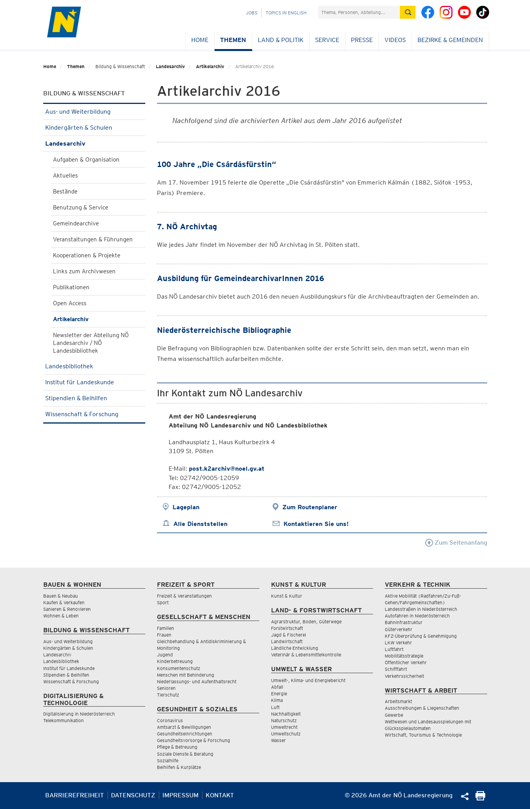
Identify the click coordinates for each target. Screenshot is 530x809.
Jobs (251, 13)
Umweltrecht (284, 727)
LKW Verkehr (398, 642)
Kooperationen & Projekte (86, 255)
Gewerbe (394, 715)
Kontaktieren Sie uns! (316, 524)
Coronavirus (170, 720)
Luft (275, 707)
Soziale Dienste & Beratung (185, 754)
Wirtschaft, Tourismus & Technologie (423, 735)
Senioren (166, 688)
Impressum (180, 795)
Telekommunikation (63, 720)
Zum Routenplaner (309, 507)
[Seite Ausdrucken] (480, 798)
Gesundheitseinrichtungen (184, 734)
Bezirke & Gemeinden (450, 40)
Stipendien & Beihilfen (94, 398)
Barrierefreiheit (74, 795)
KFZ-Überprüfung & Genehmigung (421, 636)
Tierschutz (168, 695)
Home (199, 40)
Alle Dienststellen (200, 524)
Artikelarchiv (210, 66)
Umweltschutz (286, 734)
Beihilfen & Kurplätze (179, 767)
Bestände (65, 191)
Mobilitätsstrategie (404, 656)
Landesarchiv (170, 66)
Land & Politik (280, 40)
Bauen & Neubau (60, 596)
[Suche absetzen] (408, 12)
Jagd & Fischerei (288, 635)
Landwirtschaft (287, 641)
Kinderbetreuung (175, 661)
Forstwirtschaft (287, 628)
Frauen (164, 635)
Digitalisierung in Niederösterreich (79, 714)
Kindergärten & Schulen (94, 127)
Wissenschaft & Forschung (94, 414)
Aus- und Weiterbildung (94, 111)
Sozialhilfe (167, 760)
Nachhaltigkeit (286, 714)
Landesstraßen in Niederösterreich (421, 609)
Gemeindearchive (76, 223)
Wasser (278, 740)
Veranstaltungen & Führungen (93, 239)
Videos (395, 40)
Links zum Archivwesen (84, 271)
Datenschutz (133, 795)
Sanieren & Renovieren (67, 609)
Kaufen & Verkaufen (64, 602)
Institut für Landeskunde (94, 382)
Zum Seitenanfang (456, 542)
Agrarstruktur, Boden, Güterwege (306, 621)
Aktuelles (65, 175)
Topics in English (286, 13)
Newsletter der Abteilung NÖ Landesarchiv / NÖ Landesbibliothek (91, 343)
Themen (233, 40)
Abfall (277, 687)
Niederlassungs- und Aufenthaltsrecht (196, 681)
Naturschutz (284, 720)
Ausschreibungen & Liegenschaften (422, 708)
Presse (362, 40)
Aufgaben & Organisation (86, 159)
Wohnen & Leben (61, 616)
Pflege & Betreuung (177, 747)
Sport (163, 602)
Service (327, 40)
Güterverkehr (398, 629)
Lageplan (186, 507)
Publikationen (71, 287)
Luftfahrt (394, 649)
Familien (165, 628)
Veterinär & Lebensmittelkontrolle (306, 655)
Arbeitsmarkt (398, 701)
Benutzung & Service (80, 207)
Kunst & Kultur (286, 596)
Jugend (165, 655)
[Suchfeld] (359, 12)
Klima (277, 700)
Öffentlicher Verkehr (406, 662)
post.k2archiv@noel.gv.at (226, 468)
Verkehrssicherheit (404, 676)
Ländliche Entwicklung (294, 648)
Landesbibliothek (94, 366)
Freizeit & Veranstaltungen (184, 596)
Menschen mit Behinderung (185, 675)
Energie (279, 693)
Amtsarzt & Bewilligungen (184, 727)
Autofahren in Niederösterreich (417, 616)
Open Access (69, 303)
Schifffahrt (396, 669)
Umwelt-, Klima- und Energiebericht (308, 680)
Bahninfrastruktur (404, 622)
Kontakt (220, 795)
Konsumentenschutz (178, 668)
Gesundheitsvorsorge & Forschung (193, 740)
